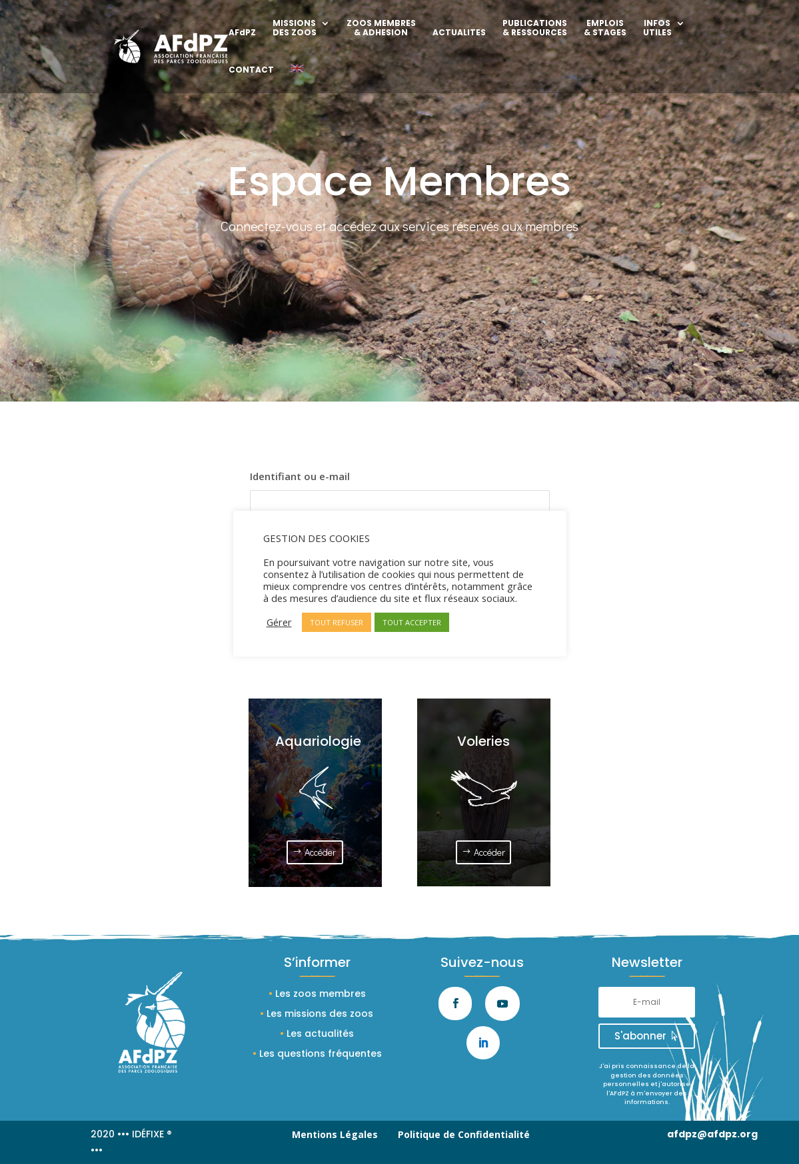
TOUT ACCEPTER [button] (412, 622)
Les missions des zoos (320, 1013)
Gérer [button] (279, 622)
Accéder (320, 852)
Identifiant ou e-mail (300, 476)
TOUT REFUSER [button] (336, 622)
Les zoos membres (320, 993)
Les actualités (320, 1033)
